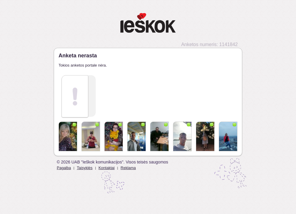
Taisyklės (85, 168)
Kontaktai (106, 168)
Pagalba (64, 168)
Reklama (128, 168)
